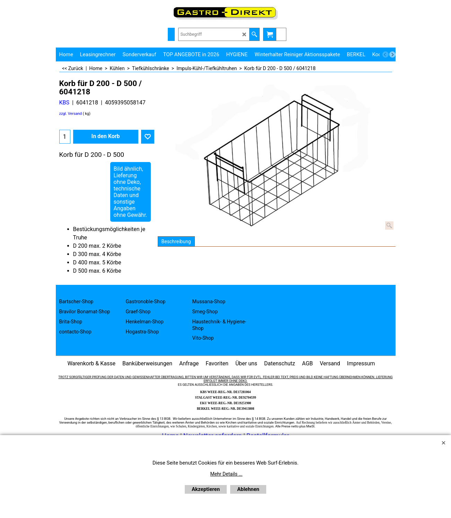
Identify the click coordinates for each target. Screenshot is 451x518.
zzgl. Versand (70, 113)
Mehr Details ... (226, 474)
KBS (64, 102)
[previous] (385, 54)
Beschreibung (176, 241)
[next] (392, 54)
